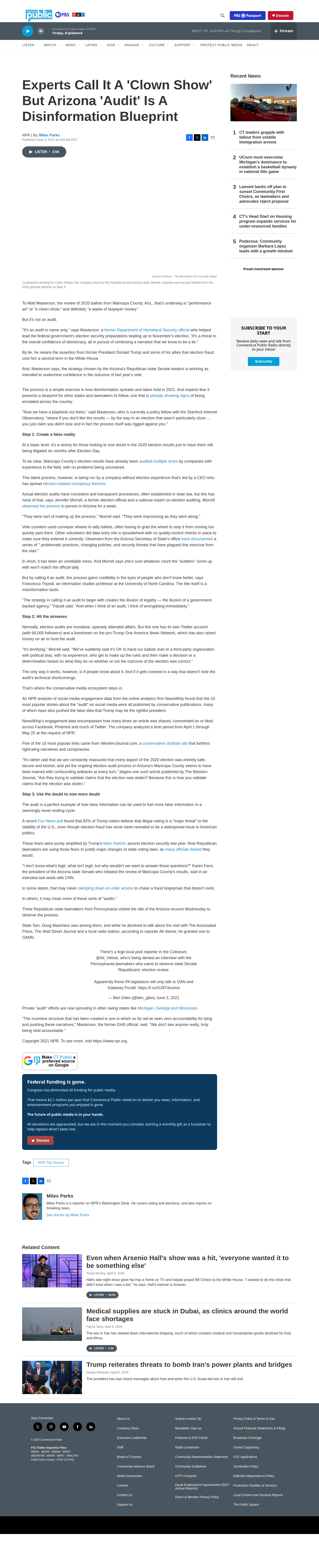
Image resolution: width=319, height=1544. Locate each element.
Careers (122, 1495)
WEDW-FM (37, 1465)
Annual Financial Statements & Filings (259, 1438)
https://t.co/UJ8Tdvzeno (159, 998)
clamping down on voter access (105, 898)
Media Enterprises (129, 1486)
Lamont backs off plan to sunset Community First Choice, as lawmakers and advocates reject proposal (264, 204)
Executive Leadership (132, 1448)
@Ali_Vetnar (107, 968)
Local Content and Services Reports (258, 1505)
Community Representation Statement (201, 1467)
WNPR (51, 1465)
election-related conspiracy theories (74, 493)
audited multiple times (158, 471)
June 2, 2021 (167, 1008)
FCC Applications (245, 1467)
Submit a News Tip (188, 1428)
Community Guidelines (190, 1476)
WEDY (67, 1461)
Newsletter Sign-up (188, 1438)
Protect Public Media (221, 55)
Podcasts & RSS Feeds (191, 1448)
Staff (120, 1457)
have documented (197, 549)
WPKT (60, 1465)
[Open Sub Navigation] (37, 55)
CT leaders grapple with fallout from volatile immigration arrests (261, 147)
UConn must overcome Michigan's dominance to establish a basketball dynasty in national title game (268, 174)
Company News (128, 1438)
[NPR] (124, 1535)
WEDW (56, 1461)
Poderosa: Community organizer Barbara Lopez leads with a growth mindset (266, 256)
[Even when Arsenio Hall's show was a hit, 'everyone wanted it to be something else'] (52, 1280)
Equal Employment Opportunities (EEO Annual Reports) (202, 1496)
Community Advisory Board (135, 1476)
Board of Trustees (129, 1467)
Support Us (124, 1514)
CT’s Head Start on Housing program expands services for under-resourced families (267, 231)
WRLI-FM (72, 1465)
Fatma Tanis (94, 1336)
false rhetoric (114, 853)
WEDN (45, 1461)
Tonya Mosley (95, 1283)
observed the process (41, 516)
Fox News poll (50, 831)
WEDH (35, 1461)
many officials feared (183, 859)
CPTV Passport (185, 1486)
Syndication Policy (246, 1476)
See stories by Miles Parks (68, 1224)
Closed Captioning (246, 1457)
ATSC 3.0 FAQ (65, 1469)
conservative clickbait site (165, 753)
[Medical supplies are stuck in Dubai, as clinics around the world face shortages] (52, 1334)
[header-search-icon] (226, 21)
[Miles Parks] (32, 1216)
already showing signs (169, 405)
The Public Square (246, 1514)
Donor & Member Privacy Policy (197, 1507)
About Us (123, 1428)
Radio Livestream (187, 1457)
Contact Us (124, 1505)
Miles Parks (49, 145)
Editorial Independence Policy (253, 1486)
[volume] (41, 41)
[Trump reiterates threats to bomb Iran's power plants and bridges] (52, 1387)
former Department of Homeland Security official (146, 340)
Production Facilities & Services (255, 1495)
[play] (27, 41)
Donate (286, 20)
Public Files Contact (42, 1469)
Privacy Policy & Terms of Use (253, 1428)
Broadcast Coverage (247, 1448)
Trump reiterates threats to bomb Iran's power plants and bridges (189, 1374)
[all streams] (284, 41)
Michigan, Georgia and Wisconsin (167, 1018)
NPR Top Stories (51, 1172)
